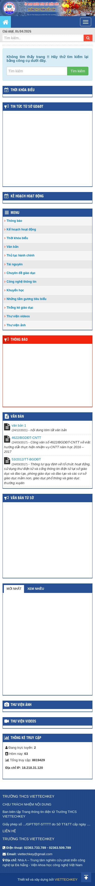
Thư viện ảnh (16, 325)
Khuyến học (15, 290)
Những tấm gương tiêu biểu (26, 299)
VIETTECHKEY (66, 879)
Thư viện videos (18, 316)
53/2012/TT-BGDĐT (26, 459)
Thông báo (14, 221)
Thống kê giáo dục (20, 307)
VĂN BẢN (17, 416)
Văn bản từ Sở (22, 498)
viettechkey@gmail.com (34, 854)
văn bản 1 (19, 425)
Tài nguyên (15, 264)
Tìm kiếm (77, 71)
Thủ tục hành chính (20, 255)
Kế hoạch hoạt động (27, 196)
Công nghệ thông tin (21, 281)
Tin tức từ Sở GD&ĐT (27, 106)
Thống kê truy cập (26, 738)
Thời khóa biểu (17, 238)
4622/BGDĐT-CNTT (26, 438)
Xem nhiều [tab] (35, 589)
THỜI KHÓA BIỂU (22, 90)
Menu (15, 213)
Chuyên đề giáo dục (21, 273)
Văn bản (12, 247)
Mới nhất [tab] (14, 589)
